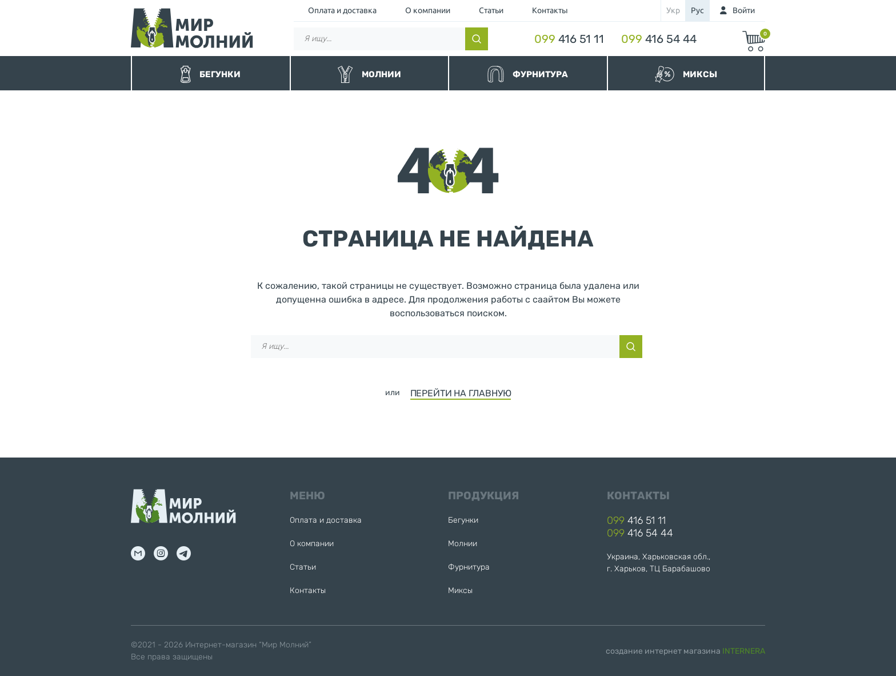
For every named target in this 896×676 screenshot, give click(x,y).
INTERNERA (743, 651)
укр (673, 10)
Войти (744, 10)
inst (161, 553)
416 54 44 (659, 39)
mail (138, 553)
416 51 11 (569, 39)
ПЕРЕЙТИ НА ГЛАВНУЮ (460, 393)
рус (697, 10)
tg (184, 553)
